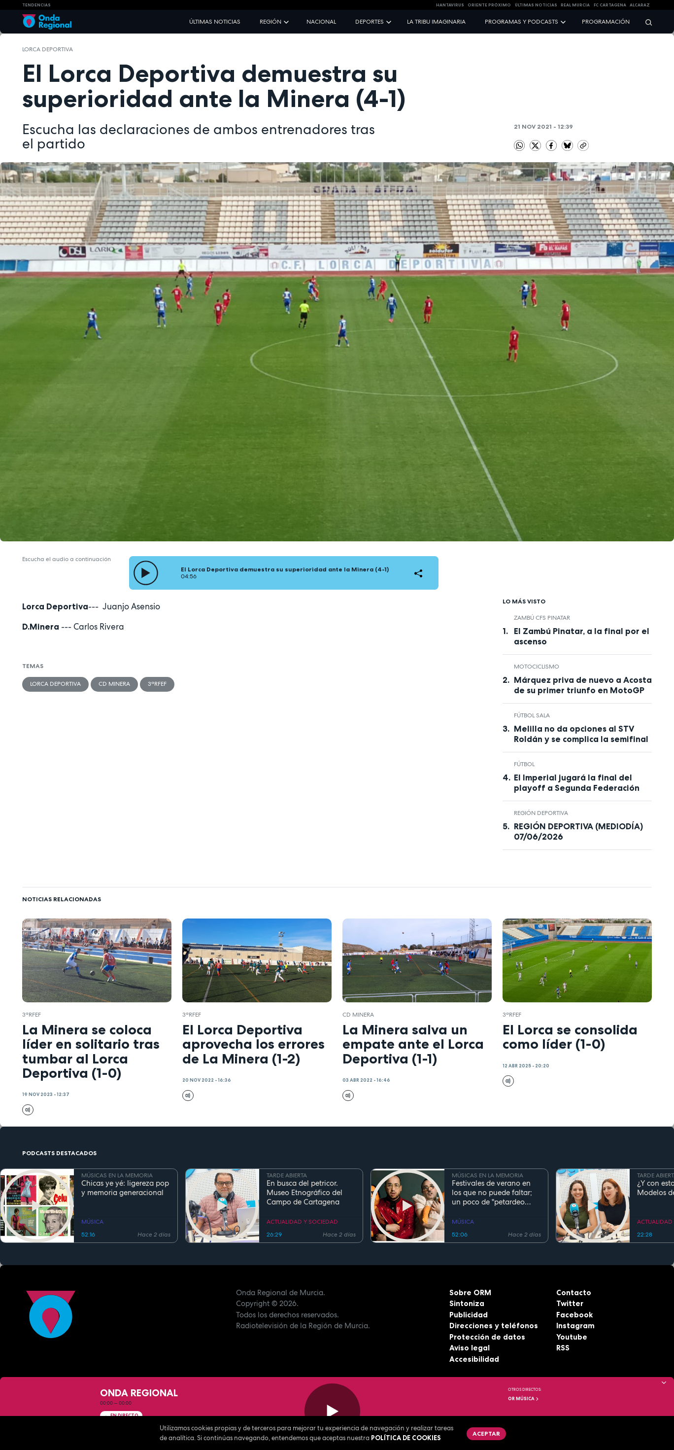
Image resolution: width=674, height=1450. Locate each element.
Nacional (321, 22)
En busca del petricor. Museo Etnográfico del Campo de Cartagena (304, 1192)
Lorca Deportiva (47, 49)
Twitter (569, 1303)
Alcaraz (640, 4)
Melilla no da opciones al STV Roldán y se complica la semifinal (581, 734)
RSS (563, 1347)
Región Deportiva (541, 813)
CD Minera (114, 684)
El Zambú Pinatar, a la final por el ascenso (581, 636)
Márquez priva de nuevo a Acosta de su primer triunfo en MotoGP (583, 685)
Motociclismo (536, 667)
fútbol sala (532, 715)
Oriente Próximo (489, 4)
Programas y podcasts (521, 22)
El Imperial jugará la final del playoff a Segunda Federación (577, 783)
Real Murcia (575, 4)
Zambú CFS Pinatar (542, 618)
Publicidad (468, 1314)
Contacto (573, 1292)
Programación (606, 22)
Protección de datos (487, 1337)
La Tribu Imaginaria (436, 22)
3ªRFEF (157, 684)
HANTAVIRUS (450, 4)
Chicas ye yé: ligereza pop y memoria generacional (125, 1188)
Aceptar (486, 1433)
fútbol (524, 764)
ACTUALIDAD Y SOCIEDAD (302, 1222)
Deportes (369, 22)
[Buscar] (645, 22)
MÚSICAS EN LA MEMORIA (117, 1175)
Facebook (574, 1314)
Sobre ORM (470, 1292)
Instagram (575, 1325)
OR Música (523, 1399)
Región (270, 22)
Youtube (571, 1337)
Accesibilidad (474, 1359)
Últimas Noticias (536, 4)
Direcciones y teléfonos (493, 1325)
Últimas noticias (214, 22)
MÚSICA (92, 1222)
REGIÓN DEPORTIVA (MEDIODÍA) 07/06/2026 (578, 831)
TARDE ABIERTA (287, 1175)
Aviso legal (469, 1347)
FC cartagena (610, 4)
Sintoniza (466, 1303)
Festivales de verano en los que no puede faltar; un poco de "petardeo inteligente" (492, 1192)
